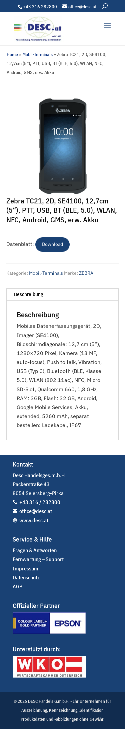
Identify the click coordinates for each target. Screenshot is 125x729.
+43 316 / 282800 (39, 502)
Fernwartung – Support (38, 559)
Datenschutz (26, 577)
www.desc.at (33, 520)
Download (52, 244)
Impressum (25, 568)
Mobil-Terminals (37, 54)
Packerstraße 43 (31, 484)
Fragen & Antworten (35, 550)
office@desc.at (35, 511)
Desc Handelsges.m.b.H (39, 475)
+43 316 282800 (40, 7)
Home (12, 54)
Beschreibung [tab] (28, 294)
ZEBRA (86, 273)
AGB (18, 586)
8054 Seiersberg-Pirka (38, 493)
